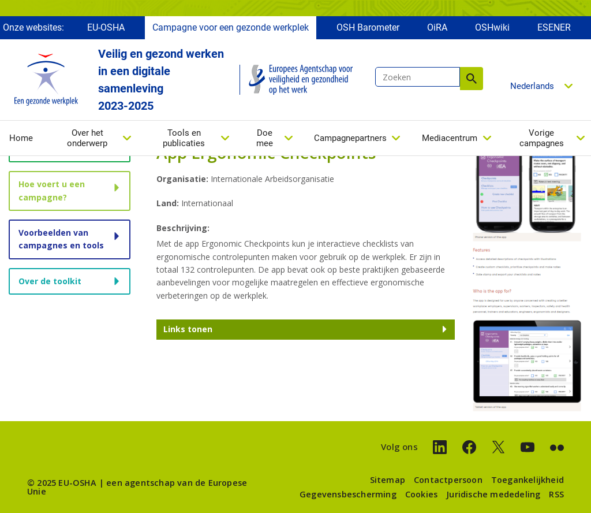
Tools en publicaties (184, 138)
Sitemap (387, 479)
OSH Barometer (367, 27)
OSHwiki (492, 27)
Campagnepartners (350, 138)
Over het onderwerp (87, 138)
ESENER (554, 27)
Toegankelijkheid (527, 479)
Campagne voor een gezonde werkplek (230, 27)
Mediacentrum (449, 138)
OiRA (437, 27)
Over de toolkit (49, 281)
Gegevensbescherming (348, 494)
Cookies (421, 494)
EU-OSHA (106, 27)
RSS (556, 494)
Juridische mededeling (493, 494)
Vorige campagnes (541, 138)
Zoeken (471, 78)
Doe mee (264, 138)
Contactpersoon (448, 479)
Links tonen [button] (187, 329)
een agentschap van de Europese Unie (137, 486)
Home (21, 138)
